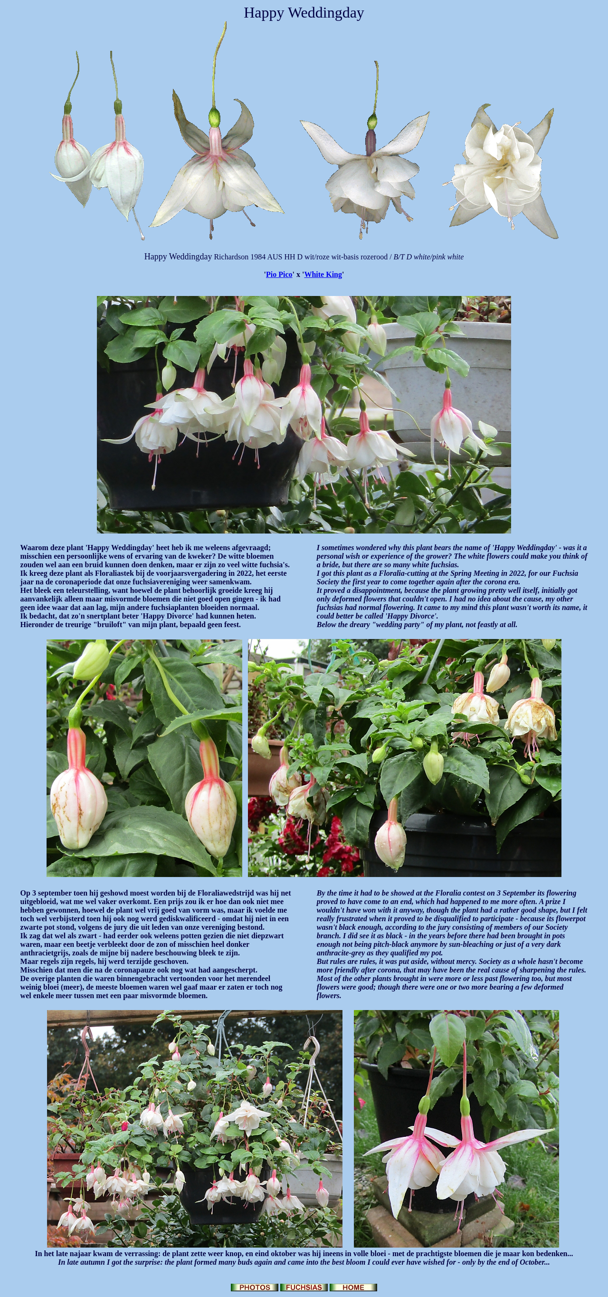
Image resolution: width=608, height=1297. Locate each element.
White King (323, 274)
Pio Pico (279, 274)
